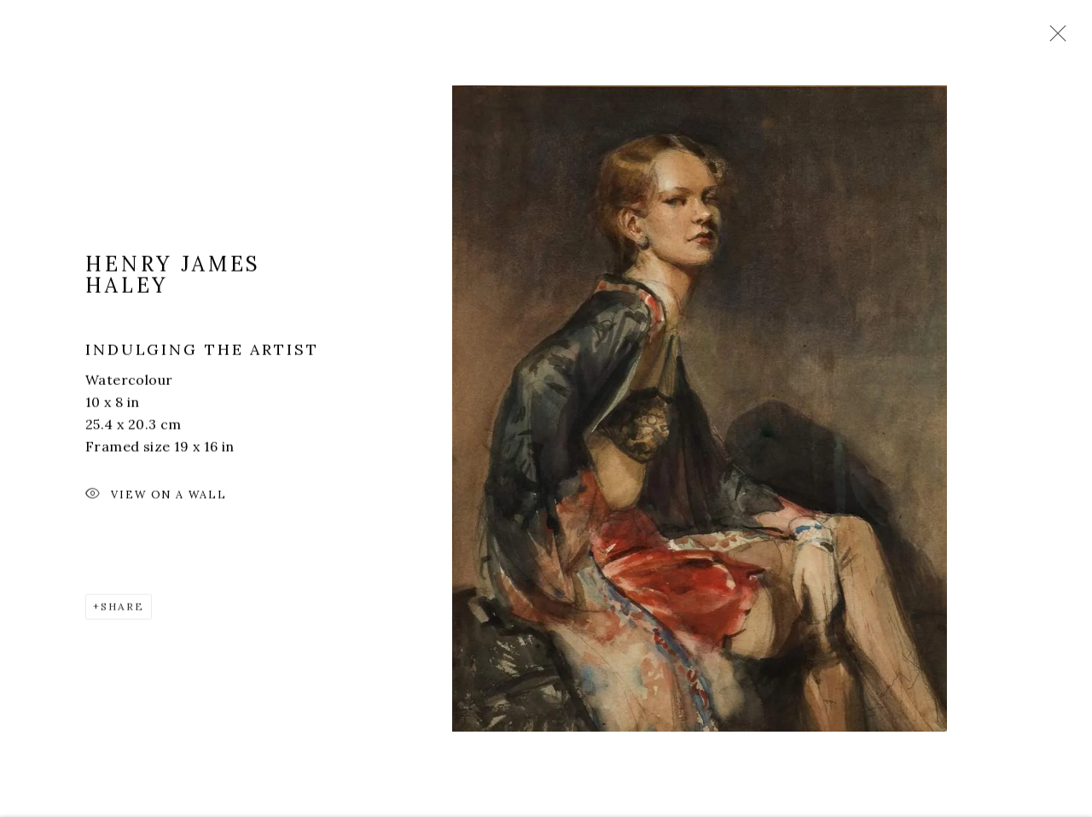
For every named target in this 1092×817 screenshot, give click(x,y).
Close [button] (1053, 38)
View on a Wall (156, 499)
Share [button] (122, 610)
